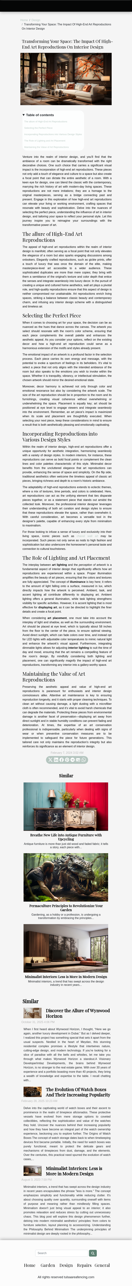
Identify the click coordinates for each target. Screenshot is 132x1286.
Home (24, 20)
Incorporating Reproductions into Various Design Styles (53, 134)
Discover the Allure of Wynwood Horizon (78, 1013)
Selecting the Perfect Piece (38, 128)
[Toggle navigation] (8, 6)
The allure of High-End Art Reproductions (45, 121)
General (102, 1265)
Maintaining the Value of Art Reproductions (46, 147)
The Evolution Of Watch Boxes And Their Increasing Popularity (78, 1092)
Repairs (84, 1265)
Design (35, 20)
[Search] (61, 1253)
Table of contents (40, 115)
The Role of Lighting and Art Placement (44, 140)
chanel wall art (87, 536)
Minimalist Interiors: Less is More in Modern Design (66, 976)
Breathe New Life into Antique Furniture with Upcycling (66, 837)
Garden (48, 1265)
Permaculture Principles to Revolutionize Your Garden (66, 907)
